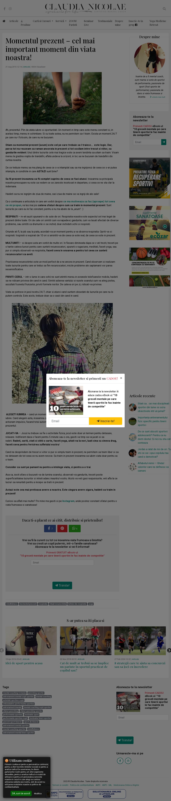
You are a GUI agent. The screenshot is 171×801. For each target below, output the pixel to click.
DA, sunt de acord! (21, 793)
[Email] (69, 421)
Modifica (38, 794)
